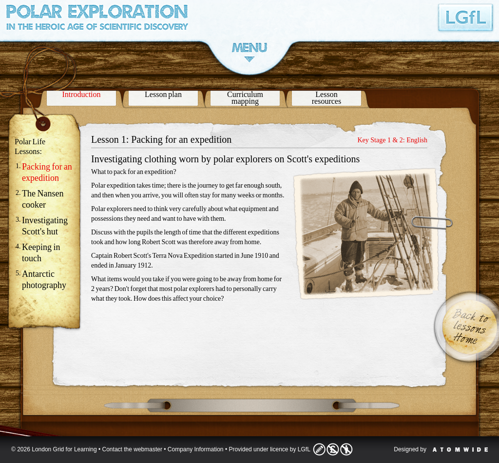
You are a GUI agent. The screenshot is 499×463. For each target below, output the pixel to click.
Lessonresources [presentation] (326, 97)
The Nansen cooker (42, 199)
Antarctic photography (44, 279)
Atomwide (460, 449)
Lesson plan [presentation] (163, 94)
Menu (249, 52)
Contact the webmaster (132, 449)
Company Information (196, 449)
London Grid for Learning (466, 17)
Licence (333, 449)
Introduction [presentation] (81, 94)
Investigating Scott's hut (45, 225)
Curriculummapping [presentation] (245, 97)
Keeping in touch (41, 252)
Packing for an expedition (47, 172)
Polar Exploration (97, 19)
